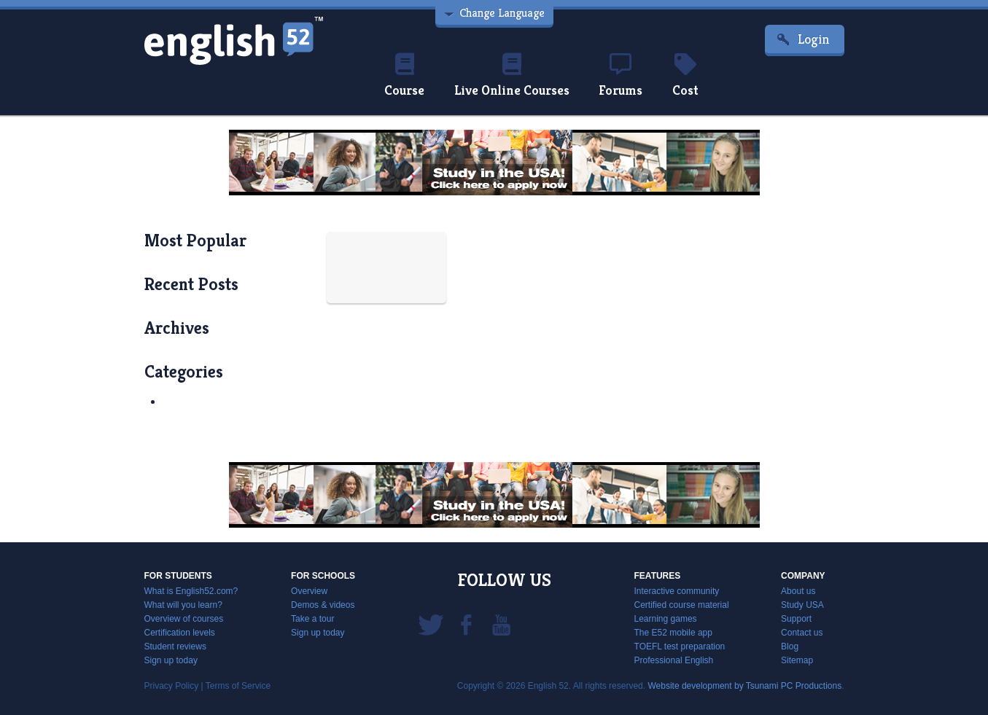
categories (183, 372)
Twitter (431, 624)
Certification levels (179, 633)
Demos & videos (322, 605)
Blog (789, 646)
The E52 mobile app (673, 633)
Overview (309, 591)
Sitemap (797, 660)
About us (798, 591)
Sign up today (171, 660)
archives (176, 328)
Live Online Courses (511, 75)
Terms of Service (238, 686)
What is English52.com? (191, 591)
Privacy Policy (171, 686)
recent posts (191, 284)
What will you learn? (183, 605)
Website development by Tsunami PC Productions (744, 686)
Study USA (802, 605)
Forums (620, 75)
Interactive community (677, 591)
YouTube (501, 624)
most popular (195, 240)
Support (796, 619)
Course (404, 75)
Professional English (674, 660)
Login (814, 39)
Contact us (801, 633)
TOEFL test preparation (680, 646)
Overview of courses (184, 619)
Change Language (502, 12)
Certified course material (681, 605)
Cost (685, 75)
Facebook (466, 624)
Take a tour (312, 619)
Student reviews (175, 646)
